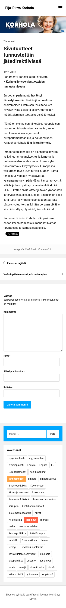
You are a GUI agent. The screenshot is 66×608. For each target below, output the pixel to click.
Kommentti (10, 311)
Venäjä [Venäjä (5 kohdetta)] (22, 567)
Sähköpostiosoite (14, 371)
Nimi (7, 355)
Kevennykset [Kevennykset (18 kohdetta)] (37, 485)
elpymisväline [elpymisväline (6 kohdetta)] (36, 458)
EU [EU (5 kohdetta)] (52, 465)
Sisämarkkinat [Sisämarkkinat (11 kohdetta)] (30, 540)
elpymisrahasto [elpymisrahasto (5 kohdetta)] (17, 458)
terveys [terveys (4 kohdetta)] (13, 547)
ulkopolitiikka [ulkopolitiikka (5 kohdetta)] (16, 560)
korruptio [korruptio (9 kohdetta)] (13, 506)
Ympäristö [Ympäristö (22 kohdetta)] (47, 574)
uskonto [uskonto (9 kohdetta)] (31, 560)
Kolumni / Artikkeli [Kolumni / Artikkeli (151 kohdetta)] (19, 499)
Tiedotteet (9, 41)
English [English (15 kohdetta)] (43, 465)
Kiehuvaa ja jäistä (16, 263)
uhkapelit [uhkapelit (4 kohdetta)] (45, 554)
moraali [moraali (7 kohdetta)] (44, 519)
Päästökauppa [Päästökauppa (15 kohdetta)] (37, 533)
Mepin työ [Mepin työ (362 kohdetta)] (31, 519)
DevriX (32, 598)
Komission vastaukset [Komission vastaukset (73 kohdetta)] (45, 499)
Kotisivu (8, 387)
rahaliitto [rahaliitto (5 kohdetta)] (13, 540)
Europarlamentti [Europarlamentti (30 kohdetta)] (17, 471)
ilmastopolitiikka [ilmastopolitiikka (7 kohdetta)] (18, 485)
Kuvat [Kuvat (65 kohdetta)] (38, 513)
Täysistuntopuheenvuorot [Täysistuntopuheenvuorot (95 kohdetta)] (22, 554)
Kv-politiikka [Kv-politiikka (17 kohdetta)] (15, 519)
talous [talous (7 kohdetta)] (44, 540)
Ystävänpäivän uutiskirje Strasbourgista (26, 274)
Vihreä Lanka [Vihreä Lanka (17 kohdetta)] (37, 567)
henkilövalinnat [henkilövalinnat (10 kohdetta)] (38, 471)
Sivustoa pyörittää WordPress (22, 594)
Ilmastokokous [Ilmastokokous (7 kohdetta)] (48, 478)
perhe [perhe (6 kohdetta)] (12, 526)
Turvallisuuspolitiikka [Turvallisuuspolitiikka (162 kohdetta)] (31, 547)
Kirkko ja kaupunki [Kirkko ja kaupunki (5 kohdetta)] (19, 492)
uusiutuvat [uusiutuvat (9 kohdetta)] (45, 560)
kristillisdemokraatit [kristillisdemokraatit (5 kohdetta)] (33, 506)
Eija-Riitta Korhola (19, 8)
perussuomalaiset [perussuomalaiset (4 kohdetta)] (28, 526)
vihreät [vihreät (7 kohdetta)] (51, 567)
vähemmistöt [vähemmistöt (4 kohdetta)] (16, 574)
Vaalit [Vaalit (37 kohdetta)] (12, 567)
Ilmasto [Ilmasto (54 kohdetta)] (32, 478)
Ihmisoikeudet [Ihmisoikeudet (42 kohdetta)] (16, 478)
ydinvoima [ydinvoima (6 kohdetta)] (32, 574)
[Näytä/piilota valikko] (60, 7)
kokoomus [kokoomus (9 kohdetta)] (38, 492)
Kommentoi (44, 249)
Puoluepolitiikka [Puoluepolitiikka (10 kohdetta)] (17, 533)
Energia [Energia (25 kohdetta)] (31, 465)
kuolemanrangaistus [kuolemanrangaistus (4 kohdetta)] (20, 513)
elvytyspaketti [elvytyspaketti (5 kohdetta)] (16, 465)
